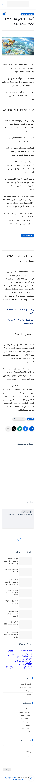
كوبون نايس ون (27, 655)
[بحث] (3, 4)
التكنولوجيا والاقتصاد (24, 728)
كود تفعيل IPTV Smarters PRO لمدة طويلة (11, 634)
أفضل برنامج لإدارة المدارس (23, 660)
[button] (25, 428)
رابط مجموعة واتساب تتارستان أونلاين (12, 613)
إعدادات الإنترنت (26, 715)
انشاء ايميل (28, 666)
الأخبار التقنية (27, 722)
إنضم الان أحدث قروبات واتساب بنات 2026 (11, 592)
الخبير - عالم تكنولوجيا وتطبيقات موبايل (13, 778)
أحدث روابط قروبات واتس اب (11, 602)
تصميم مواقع (9, 666)
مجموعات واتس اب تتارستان (11, 570)
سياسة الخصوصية (25, 687)
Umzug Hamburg (26, 650)
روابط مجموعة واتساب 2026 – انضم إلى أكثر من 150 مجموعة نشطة (11, 561)
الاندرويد (28, 725)
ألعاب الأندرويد (26, 709)
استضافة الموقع (26, 718)
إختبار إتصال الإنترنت (25, 712)
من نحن (28, 694)
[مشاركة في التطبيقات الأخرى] (8, 428)
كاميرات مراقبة (9, 668)
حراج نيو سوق (28, 668)
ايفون (29, 731)
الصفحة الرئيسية (26, 684)
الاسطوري (10, 655)
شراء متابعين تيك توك (25, 664)
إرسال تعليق (27, 511)
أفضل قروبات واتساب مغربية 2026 (11, 623)
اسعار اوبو (29, 653)
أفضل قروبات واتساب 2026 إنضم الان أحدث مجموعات (11, 582)
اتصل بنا (28, 691)
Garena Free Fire (27, 14)
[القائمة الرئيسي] (32, 4)
